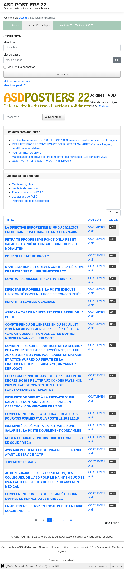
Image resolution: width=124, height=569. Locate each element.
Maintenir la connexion (21, 67)
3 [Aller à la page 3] (57, 520)
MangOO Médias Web (25, 547)
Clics (113, 219)
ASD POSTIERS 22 (24, 4)
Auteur (94, 219)
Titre (9, 219)
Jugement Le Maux (20, 462)
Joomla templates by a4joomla (62, 560)
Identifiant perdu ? (14, 85)
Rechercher (53, 117)
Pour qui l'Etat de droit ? (27, 256)
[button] (63, 25)
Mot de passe (11, 54)
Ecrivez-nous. (107, 106)
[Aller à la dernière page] (71, 520)
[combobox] (23, 117)
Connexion (62, 74)
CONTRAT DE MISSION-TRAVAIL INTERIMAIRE (39, 279)
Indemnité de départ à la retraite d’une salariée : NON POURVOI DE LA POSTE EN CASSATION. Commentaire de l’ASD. (39, 402)
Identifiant (9, 42)
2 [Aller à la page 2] (53, 520)
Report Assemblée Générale (30, 301)
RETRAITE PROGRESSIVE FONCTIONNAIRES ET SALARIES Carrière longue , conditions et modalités (41, 244)
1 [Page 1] (49, 520)
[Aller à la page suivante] (63, 520)
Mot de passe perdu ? (16, 81)
